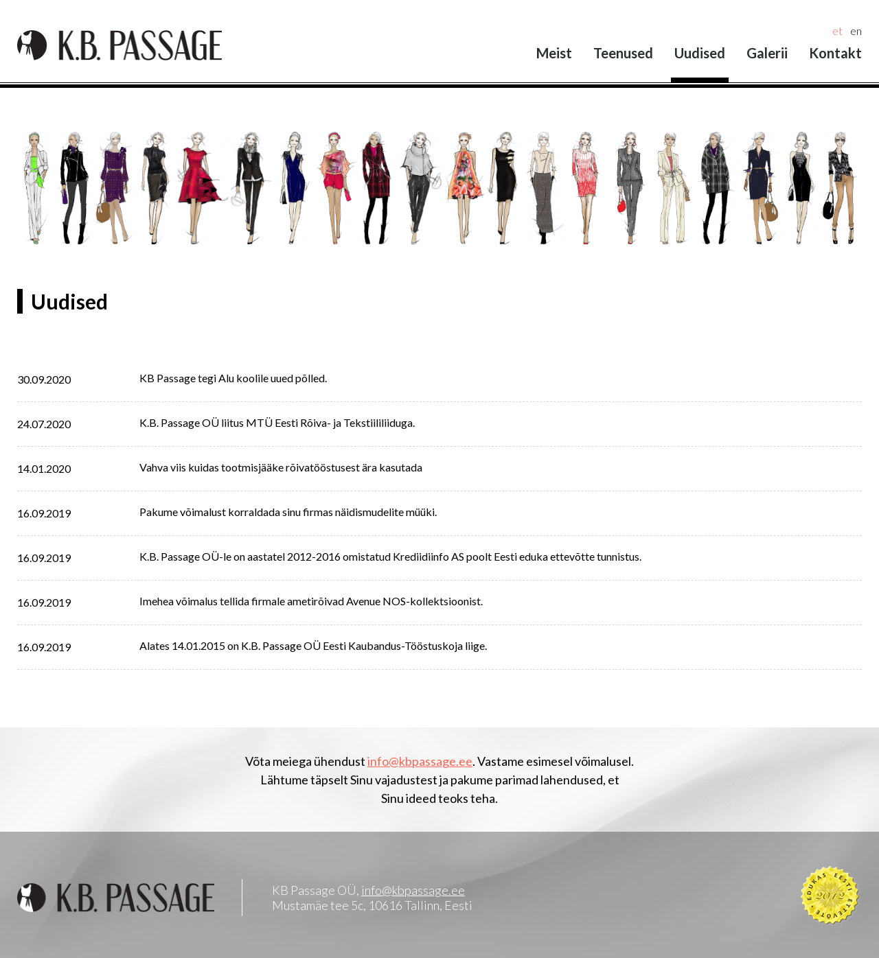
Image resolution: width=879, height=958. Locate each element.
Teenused (623, 53)
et (837, 30)
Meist (554, 53)
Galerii (767, 53)
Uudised (699, 53)
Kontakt (835, 53)
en (856, 30)
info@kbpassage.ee (419, 761)
